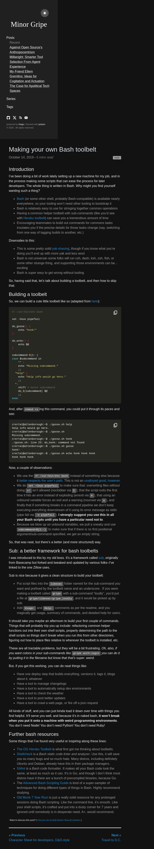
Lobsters (76, 820)
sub (101, 557)
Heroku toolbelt (34, 218)
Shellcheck (24, 754)
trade (117, 157)
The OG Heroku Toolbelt (34, 749)
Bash (20, 198)
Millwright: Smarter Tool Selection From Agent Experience (26, 61)
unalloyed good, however (102, 480)
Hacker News (63, 820)
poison (41, 124)
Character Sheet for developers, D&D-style (39, 838)
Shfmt (21, 768)
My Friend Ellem (21, 71)
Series (10, 99)
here (95, 301)
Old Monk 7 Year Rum (32, 797)
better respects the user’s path (41, 480)
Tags (9, 107)
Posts (10, 37)
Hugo (21, 124)
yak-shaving (60, 248)
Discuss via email (46, 820)
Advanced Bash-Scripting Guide (46, 783)
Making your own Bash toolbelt (52, 149)
